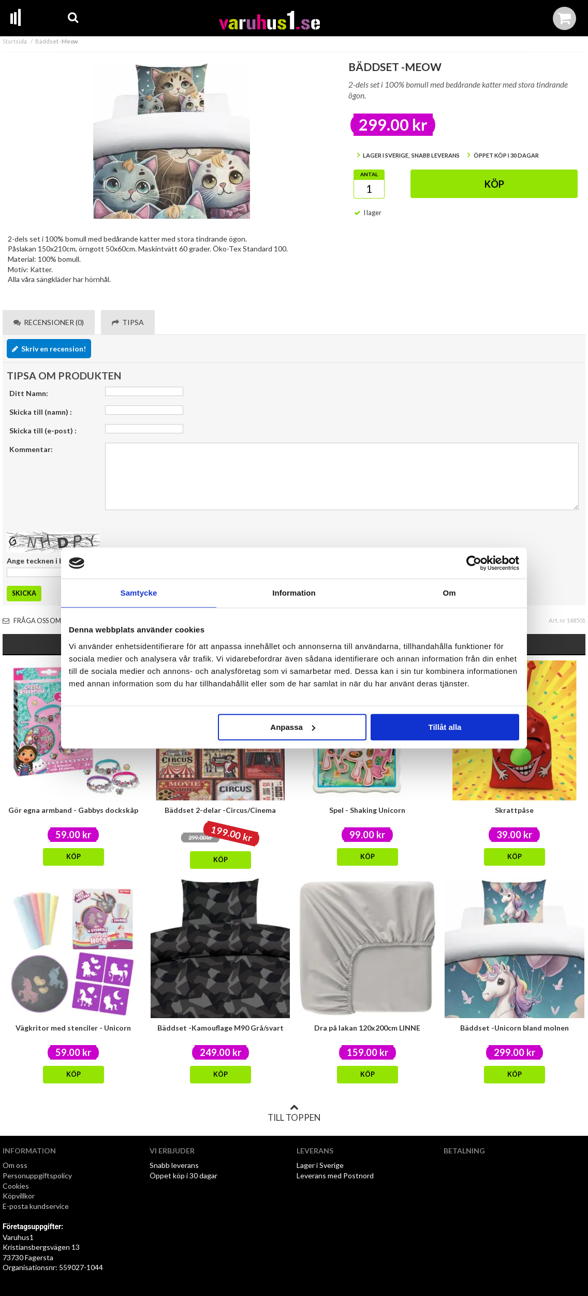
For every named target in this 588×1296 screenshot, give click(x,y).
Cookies (16, 1185)
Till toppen (294, 1113)
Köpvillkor (19, 1195)
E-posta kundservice (36, 1206)
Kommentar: (31, 449)
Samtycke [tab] (139, 592)
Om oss (15, 1165)
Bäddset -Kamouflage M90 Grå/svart (220, 1027)
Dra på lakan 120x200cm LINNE (367, 1027)
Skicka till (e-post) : (43, 430)
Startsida (15, 41)
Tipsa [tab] (128, 322)
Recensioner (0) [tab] (48, 322)
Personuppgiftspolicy (37, 1175)
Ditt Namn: (28, 393)
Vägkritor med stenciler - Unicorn (73, 1027)
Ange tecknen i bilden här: (51, 560)
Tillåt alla (444, 727)
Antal (369, 174)
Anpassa (292, 727)
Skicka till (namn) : (40, 411)
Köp (494, 184)
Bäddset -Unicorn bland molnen (514, 1027)
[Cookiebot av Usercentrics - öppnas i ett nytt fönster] (474, 563)
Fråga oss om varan (43, 621)
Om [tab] (449, 592)
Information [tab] (294, 592)
